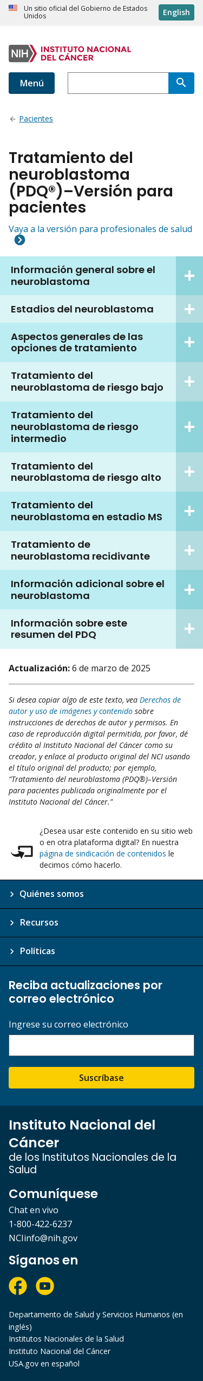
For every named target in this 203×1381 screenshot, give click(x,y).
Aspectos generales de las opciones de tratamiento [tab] (107, 342)
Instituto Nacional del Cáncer (59, 1351)
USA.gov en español (44, 1363)
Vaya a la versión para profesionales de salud (100, 229)
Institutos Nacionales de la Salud (66, 1339)
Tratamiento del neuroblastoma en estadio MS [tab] (107, 511)
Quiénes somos (51, 894)
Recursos (38, 922)
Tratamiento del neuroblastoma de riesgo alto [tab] (107, 472)
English (176, 12)
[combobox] (118, 83)
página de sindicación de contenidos (103, 853)
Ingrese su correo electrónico (68, 1024)
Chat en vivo (33, 1210)
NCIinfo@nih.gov (43, 1238)
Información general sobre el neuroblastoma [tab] (107, 276)
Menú (31, 83)
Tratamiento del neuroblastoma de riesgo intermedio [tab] (107, 427)
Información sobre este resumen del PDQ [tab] (107, 629)
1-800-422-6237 (40, 1224)
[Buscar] (181, 83)
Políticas (37, 951)
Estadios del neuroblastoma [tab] (107, 309)
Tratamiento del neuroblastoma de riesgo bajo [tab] (107, 382)
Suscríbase (101, 1078)
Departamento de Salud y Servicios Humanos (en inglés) (96, 1320)
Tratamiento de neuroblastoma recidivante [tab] (107, 550)
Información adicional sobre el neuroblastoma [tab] (107, 589)
